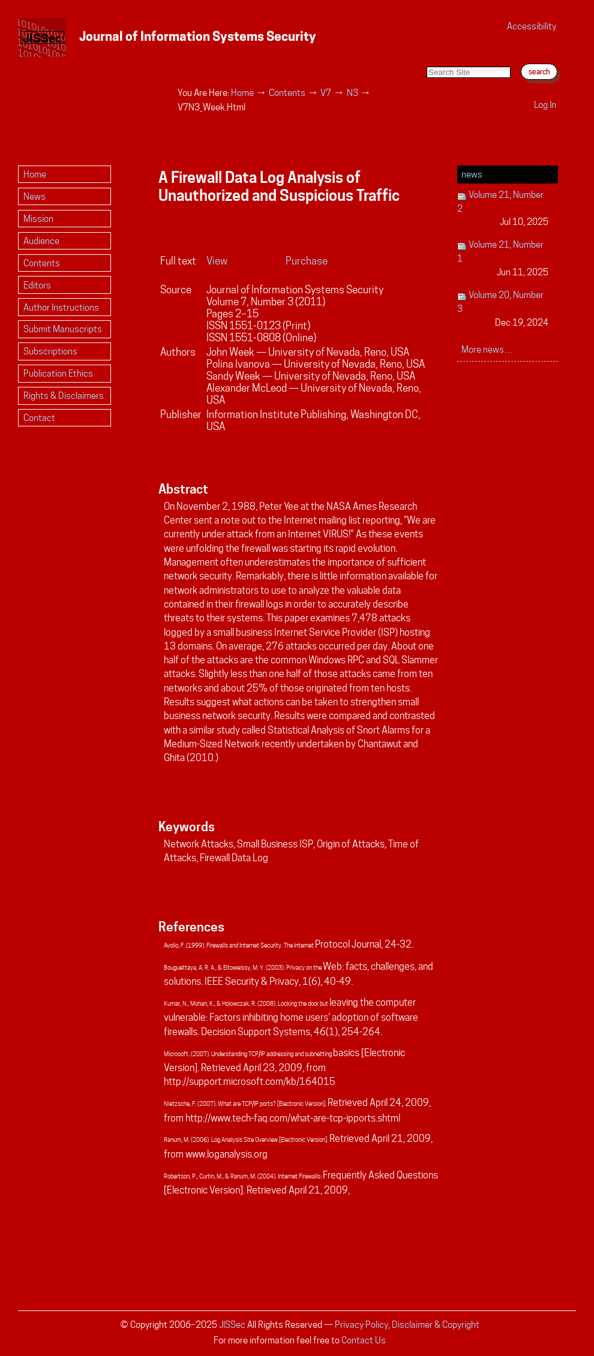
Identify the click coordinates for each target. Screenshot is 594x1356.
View (216, 261)
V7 (325, 92)
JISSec (232, 1324)
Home (242, 92)
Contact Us (363, 1340)
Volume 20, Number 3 (503, 309)
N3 (352, 92)
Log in (545, 104)
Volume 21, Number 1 (503, 259)
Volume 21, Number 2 (503, 209)
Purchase (307, 261)
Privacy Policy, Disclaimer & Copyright (407, 1324)
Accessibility (531, 26)
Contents (287, 92)
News (471, 174)
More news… (487, 349)
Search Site (426, 54)
